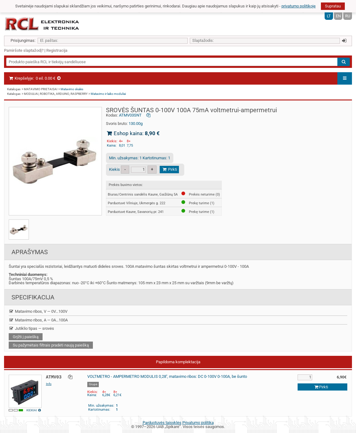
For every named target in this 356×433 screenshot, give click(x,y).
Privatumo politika (198, 422)
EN (338, 16)
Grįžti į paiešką (26, 336)
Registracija (56, 50)
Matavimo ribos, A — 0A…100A (38, 320)
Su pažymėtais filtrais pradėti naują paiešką (51, 345)
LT (329, 16)
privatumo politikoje (298, 6)
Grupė (93, 384)
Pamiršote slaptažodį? (23, 50)
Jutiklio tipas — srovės (31, 328)
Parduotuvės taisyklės (162, 422)
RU (347, 16)
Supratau (333, 6)
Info (49, 384)
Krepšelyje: (35, 78)
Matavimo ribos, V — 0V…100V (38, 311)
